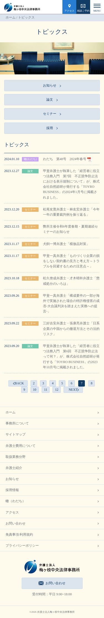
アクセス (69, 10)
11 (45, 390)
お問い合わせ (16, 523)
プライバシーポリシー (22, 545)
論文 (30, 171)
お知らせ (12, 479)
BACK (19, 383)
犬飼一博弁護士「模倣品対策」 (66, 244)
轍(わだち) (30, 159)
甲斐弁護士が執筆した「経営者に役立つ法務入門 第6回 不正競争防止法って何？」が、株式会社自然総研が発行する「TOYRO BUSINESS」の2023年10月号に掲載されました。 (71, 356)
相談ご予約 (83, 10)
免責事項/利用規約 (19, 534)
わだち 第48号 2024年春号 (67, 159)
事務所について (17, 423)
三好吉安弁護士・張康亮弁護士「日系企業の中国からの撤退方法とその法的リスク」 (71, 328)
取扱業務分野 (16, 457)
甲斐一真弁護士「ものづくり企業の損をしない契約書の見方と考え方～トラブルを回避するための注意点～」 (71, 261)
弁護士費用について (20, 446)
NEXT (73, 390)
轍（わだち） (16, 501)
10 (34, 390)
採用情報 (12, 490)
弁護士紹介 (14, 468)
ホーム (11, 17)
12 (56, 390)
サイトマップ (16, 434)
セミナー (30, 209)
